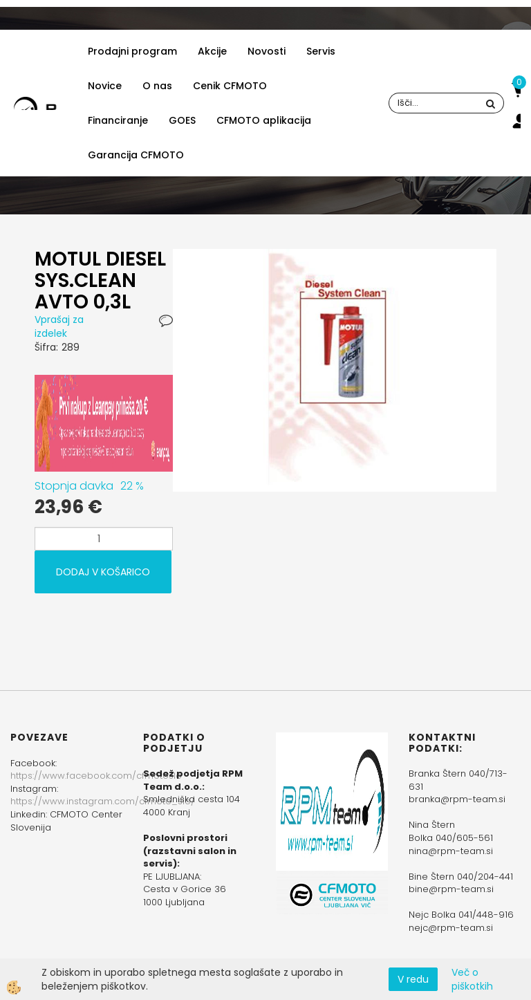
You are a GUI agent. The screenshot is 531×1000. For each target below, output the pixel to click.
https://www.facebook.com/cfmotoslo (96, 775)
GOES (182, 120)
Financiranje (118, 120)
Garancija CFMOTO (136, 155)
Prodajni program (132, 51)
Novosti (267, 51)
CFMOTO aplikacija (263, 120)
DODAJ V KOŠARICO (103, 572)
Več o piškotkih (472, 979)
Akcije (212, 51)
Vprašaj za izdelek (59, 326)
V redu (413, 979)
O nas (157, 86)
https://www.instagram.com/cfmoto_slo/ (102, 801)
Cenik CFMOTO (230, 86)
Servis (320, 51)
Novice (105, 86)
